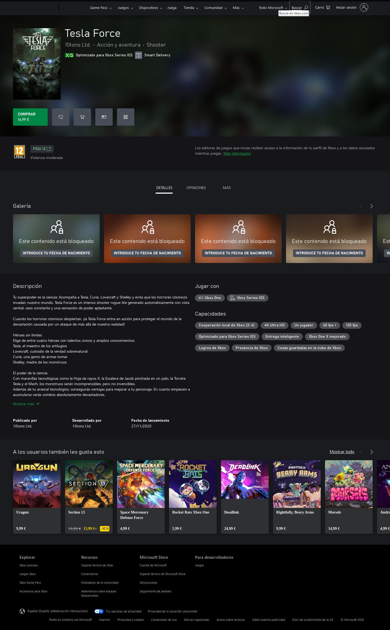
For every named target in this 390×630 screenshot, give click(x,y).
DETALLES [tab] (164, 187)
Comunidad (213, 7)
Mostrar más (26, 403)
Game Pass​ (99, 7)
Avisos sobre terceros (231, 619)
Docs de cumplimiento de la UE (312, 619)
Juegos (123, 7)
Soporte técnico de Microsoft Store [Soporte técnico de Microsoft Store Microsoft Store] (163, 574)
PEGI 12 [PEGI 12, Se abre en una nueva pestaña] (42, 149)
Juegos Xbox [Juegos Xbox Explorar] (27, 574)
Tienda (189, 7)
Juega (172, 7)
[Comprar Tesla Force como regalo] (104, 117)
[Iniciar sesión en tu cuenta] (351, 7)
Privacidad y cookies (131, 619)
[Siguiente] (371, 206)
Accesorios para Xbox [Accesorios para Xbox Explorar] (33, 591)
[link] (37, 497)
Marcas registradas (196, 619)
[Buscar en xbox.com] (299, 7)
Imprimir (104, 619)
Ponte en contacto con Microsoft (70, 619)
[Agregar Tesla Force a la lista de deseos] (60, 117)
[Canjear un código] (125, 117)
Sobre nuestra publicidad (268, 619)
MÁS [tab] (227, 187)
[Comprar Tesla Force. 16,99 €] (30, 117)
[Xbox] (73, 7)
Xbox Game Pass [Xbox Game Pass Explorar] (30, 582)
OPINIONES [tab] (196, 187)
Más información (237, 153)
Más (236, 7)
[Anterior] (360, 206)
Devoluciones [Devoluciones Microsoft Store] (148, 582)
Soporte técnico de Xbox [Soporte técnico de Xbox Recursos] (97, 565)
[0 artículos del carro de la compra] (322, 7)
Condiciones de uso (164, 619)
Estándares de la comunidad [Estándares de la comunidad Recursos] (99, 582)
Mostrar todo (342, 451)
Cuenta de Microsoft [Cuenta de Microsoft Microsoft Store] (153, 565)
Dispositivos (148, 7)
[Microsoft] (38, 7)
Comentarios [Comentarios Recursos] (89, 574)
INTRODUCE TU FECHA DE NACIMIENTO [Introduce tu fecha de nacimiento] (56, 253)
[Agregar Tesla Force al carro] (82, 117)
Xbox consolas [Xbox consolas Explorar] (29, 565)
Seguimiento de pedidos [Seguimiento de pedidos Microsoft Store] (155, 591)
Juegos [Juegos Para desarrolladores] (199, 565)
